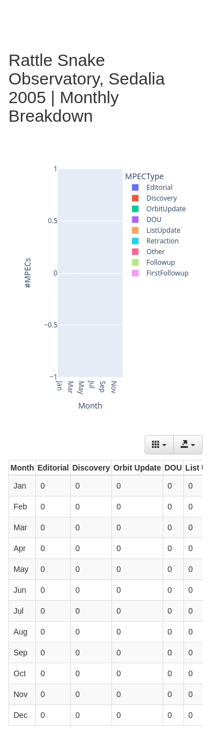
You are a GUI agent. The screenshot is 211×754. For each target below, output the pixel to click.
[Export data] (188, 444)
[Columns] (159, 444)
